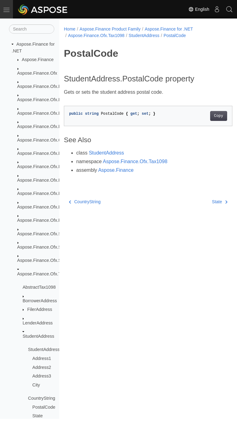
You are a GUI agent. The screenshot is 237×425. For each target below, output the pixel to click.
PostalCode (43, 407)
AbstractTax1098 (39, 287)
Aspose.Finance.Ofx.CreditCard (48, 140)
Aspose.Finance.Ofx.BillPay (44, 126)
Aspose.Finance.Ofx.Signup (44, 260)
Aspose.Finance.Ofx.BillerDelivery (51, 99)
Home (69, 29)
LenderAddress (38, 322)
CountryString (41, 398)
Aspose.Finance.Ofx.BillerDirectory (51, 113)
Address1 (41, 358)
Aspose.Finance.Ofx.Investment (48, 193)
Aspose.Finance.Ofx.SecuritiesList (51, 233)
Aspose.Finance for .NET (169, 29)
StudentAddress (38, 336)
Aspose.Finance (38, 59)
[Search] (31, 29)
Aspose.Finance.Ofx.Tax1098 (46, 273)
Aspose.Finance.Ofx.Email (43, 153)
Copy (206, 116)
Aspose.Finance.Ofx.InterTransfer (50, 180)
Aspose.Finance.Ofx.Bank (43, 86)
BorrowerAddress (40, 300)
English (198, 9)
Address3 (41, 375)
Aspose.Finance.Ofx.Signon (44, 247)
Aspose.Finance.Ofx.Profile (44, 220)
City (36, 384)
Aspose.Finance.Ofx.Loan (43, 206)
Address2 (41, 367)
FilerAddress (39, 309)
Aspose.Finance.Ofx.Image (44, 166)
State (37, 415)
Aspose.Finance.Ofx (37, 73)
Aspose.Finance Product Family (110, 29)
